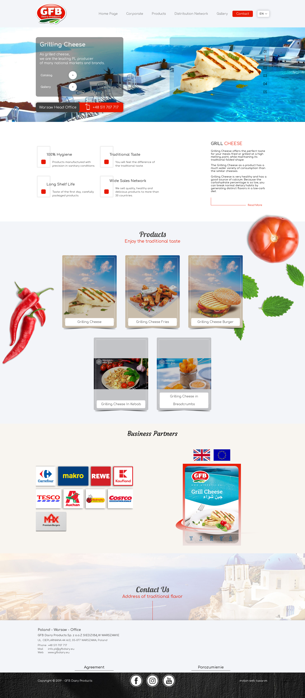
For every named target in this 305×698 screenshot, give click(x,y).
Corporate (134, 14)
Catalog (46, 75)
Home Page (108, 14)
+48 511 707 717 (101, 107)
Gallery (222, 14)
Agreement (94, 667)
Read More (255, 205)
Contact (242, 14)
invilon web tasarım (253, 680)
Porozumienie (211, 667)
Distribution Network (191, 14)
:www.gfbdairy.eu (53, 652)
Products (159, 14)
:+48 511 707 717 (52, 645)
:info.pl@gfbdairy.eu (56, 649)
